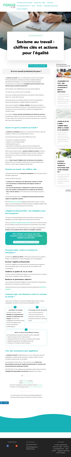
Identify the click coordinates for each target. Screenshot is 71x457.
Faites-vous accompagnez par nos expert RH (26, 242)
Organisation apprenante (51, 5)
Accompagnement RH (23, 5)
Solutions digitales (22, 9)
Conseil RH (50, 2)
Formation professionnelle (24, 2)
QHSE (33, 5)
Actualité (39, 5)
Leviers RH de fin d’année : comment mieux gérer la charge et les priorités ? (63, 126)
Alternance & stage (39, 2)
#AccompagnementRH (38, 66)
